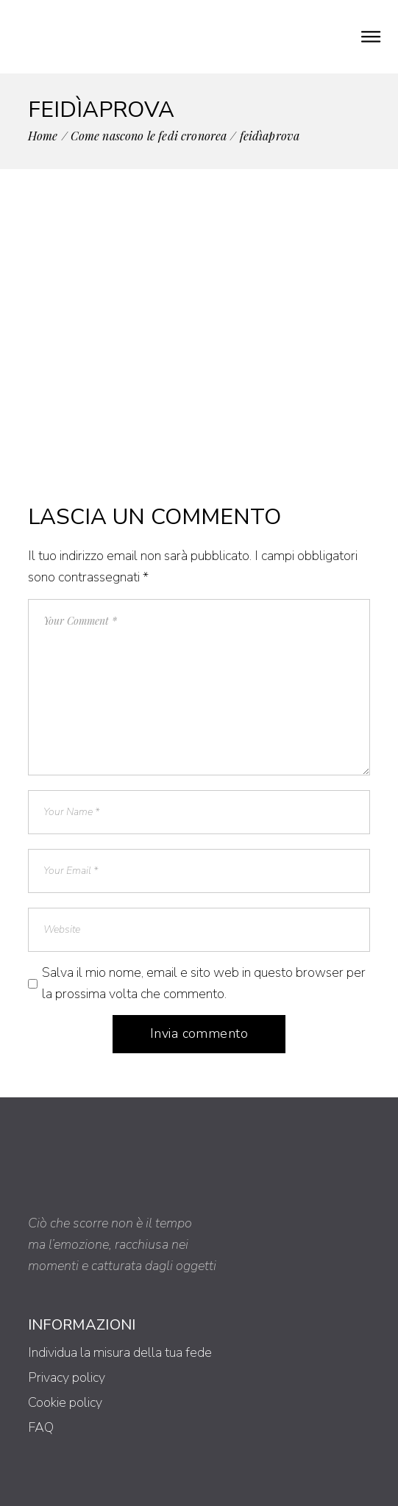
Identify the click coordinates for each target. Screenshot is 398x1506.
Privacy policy (66, 1377)
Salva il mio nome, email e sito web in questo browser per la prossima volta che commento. (204, 983)
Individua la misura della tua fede (120, 1352)
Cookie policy (65, 1402)
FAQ (41, 1427)
